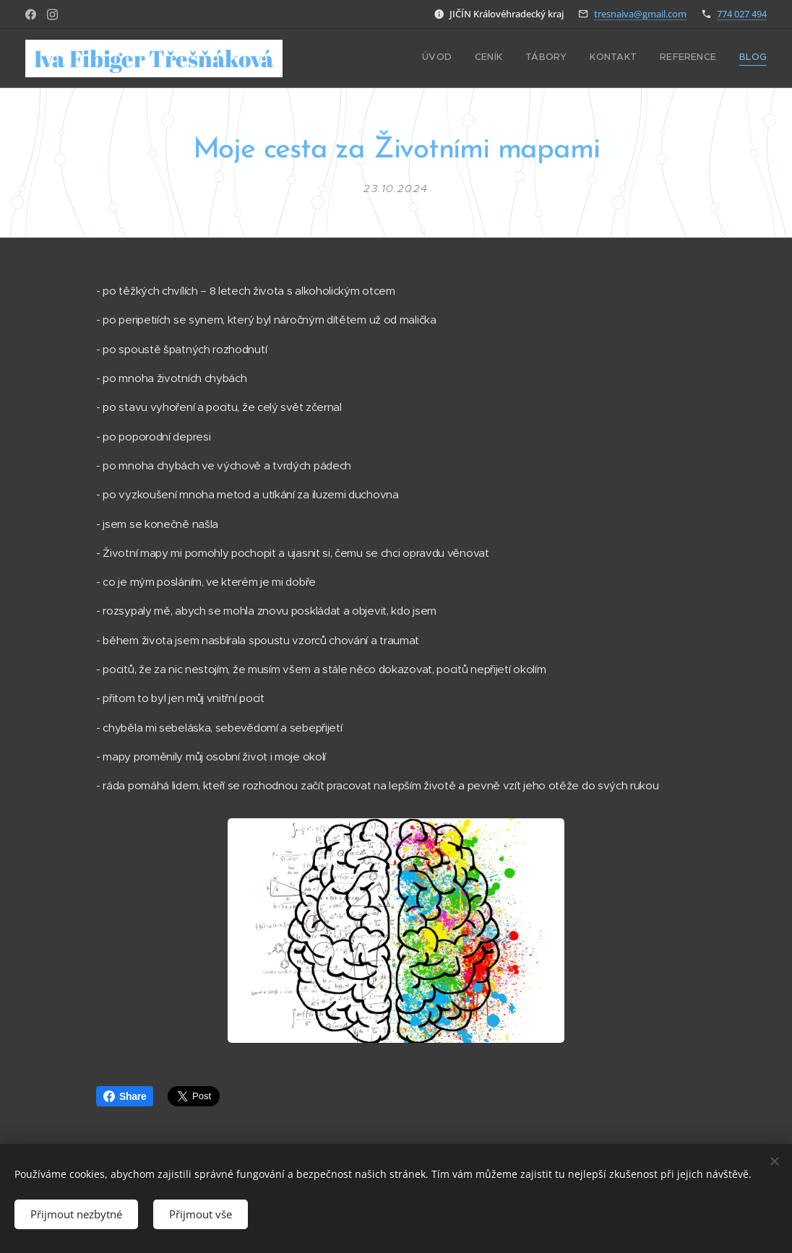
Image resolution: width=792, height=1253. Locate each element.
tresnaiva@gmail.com (640, 13)
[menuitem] (655, 58)
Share (124, 1096)
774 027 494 (742, 13)
